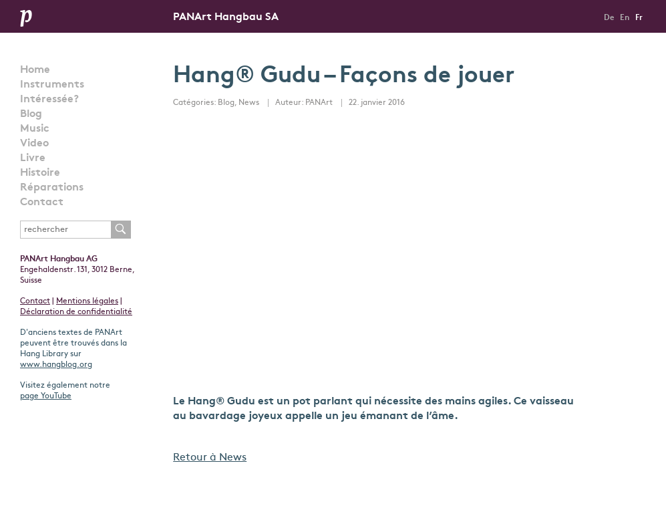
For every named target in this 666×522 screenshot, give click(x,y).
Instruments (52, 85)
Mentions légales (87, 301)
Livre (32, 158)
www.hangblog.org (56, 365)
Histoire (40, 173)
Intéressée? (49, 99)
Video (34, 143)
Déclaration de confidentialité (76, 312)
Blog (31, 114)
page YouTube (45, 396)
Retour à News (209, 457)
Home (35, 70)
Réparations (52, 187)
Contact (41, 202)
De (609, 18)
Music (34, 129)
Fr (639, 18)
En (624, 18)
